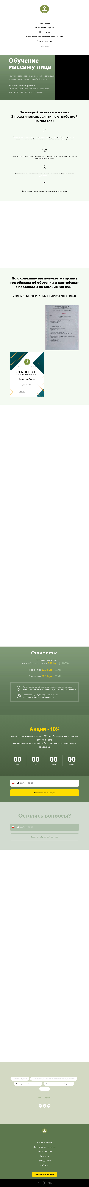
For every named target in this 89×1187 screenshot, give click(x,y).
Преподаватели (44, 1160)
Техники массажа (44, 1151)
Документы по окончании (45, 1147)
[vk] (40, 1106)
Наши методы (44, 23)
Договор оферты (44, 1098)
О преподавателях (45, 41)
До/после (44, 1165)
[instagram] (44, 1106)
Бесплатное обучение (20, 1079)
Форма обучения (44, 1142)
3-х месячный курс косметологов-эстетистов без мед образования (53, 1079)
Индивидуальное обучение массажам (28, 1084)
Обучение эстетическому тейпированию (59, 1084)
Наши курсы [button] (44, 32)
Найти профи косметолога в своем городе (44, 36)
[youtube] (48, 1106)
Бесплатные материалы (44, 27)
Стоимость (44, 1156)
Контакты (45, 46)
